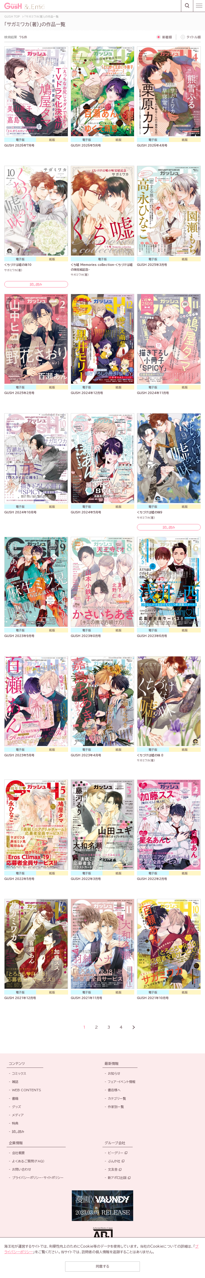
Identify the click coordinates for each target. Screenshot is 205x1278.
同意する (102, 1266)
